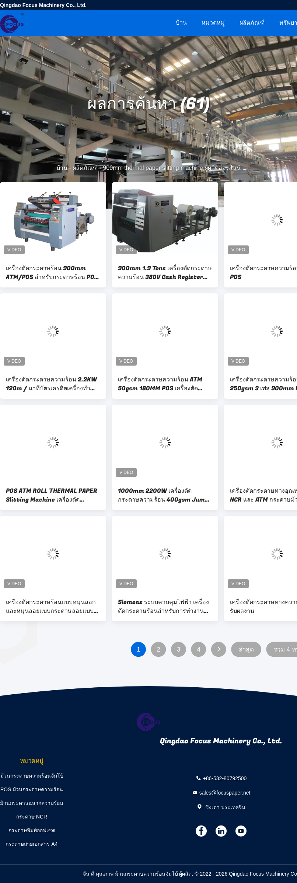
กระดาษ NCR (31, 817)
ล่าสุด (246, 649)
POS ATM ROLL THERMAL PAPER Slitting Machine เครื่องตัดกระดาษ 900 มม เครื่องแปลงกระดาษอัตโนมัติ (51, 495)
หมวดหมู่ (213, 23)
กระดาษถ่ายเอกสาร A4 (31, 844)
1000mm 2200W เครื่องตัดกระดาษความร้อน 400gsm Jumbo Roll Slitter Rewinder (165, 495)
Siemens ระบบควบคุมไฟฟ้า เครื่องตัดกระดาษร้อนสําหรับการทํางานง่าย (163, 606)
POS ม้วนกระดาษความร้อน (31, 789)
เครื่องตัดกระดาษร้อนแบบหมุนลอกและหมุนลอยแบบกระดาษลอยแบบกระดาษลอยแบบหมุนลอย (51, 606)
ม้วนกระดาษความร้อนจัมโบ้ (31, 776)
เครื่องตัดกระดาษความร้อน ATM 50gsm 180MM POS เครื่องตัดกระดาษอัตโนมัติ (160, 384)
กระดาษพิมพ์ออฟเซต (31, 830)
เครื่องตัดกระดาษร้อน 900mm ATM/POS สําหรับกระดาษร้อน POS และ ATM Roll (52, 273)
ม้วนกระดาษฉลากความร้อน (31, 803)
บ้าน (181, 23)
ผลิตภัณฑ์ (252, 23)
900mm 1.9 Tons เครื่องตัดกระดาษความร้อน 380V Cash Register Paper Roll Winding (165, 273)
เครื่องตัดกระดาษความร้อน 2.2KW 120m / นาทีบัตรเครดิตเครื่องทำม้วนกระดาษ (51, 384)
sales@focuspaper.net (225, 793)
